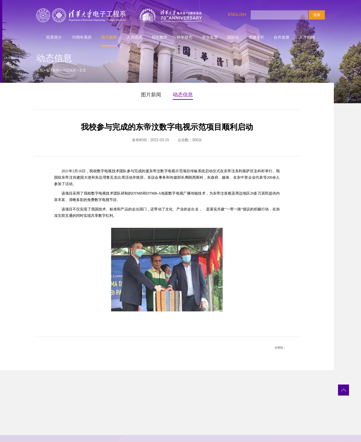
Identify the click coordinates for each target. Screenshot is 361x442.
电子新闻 (109, 37)
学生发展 (210, 37)
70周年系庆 (82, 37)
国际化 (233, 37)
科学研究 (184, 37)
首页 (39, 70)
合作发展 (281, 37)
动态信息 (69, 70)
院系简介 (54, 37)
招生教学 (159, 37)
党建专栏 (256, 37)
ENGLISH (237, 14)
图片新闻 (151, 95)
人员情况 (134, 37)
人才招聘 (307, 37)
